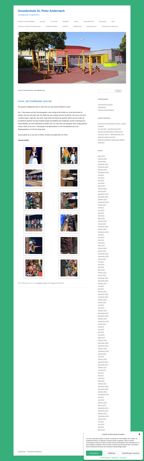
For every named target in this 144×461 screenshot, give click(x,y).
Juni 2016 (101, 400)
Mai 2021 (101, 289)
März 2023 (101, 245)
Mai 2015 (101, 427)
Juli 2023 (101, 234)
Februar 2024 (102, 221)
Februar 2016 (102, 402)
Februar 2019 (102, 340)
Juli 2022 (101, 262)
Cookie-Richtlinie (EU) (109, 26)
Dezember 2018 (103, 343)
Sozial (76, 21)
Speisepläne (102, 107)
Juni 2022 (101, 264)
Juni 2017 (101, 373)
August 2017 (102, 370)
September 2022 (103, 256)
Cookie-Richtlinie (105, 457)
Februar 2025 (102, 188)
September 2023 (103, 232)
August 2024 (102, 205)
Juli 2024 (101, 207)
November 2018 (103, 346)
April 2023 (101, 243)
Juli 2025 (101, 175)
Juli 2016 (101, 397)
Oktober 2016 (102, 392)
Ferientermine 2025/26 (105, 104)
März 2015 (101, 430)
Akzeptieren (94, 453)
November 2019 (103, 316)
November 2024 (103, 197)
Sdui (113, 21)
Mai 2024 (101, 213)
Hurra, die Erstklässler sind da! (35, 101)
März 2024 (101, 218)
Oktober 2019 (102, 318)
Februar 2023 (102, 248)
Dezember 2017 (103, 362)
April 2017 (101, 378)
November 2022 (103, 253)
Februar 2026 (102, 159)
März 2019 (101, 337)
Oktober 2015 (102, 413)
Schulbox (102, 21)
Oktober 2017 (102, 367)
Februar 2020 (102, 310)
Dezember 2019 (103, 313)
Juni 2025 (101, 178)
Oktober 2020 (102, 299)
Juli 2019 (101, 327)
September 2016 (103, 394)
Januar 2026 (102, 161)
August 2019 (102, 324)
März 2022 (101, 270)
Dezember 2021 (103, 278)
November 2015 (103, 411)
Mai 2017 (101, 375)
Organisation (89, 21)
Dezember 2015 (103, 408)
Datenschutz (115, 457)
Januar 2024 (102, 224)
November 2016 (103, 389)
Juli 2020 (101, 305)
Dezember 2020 (103, 294)
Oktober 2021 (102, 283)
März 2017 (101, 381)
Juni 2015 (101, 424)
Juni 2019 (101, 329)
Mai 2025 (101, 180)
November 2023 (103, 226)
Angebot (65, 21)
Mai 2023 (101, 240)
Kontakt (65, 26)
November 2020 (103, 297)
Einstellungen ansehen (130, 453)
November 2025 (103, 167)
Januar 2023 (102, 251)
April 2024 (101, 216)
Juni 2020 (101, 308)
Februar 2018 (102, 359)
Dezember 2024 (103, 194)
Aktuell (43, 21)
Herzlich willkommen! (26, 21)
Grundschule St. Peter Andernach (41, 11)
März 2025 (101, 186)
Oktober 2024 (102, 199)
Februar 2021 (102, 291)
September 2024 (103, 202)
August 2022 (102, 259)
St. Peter (54, 21)
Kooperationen (51, 26)
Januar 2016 (102, 405)
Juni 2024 (101, 210)
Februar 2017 (102, 383)
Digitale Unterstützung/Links (29, 26)
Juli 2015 (101, 421)
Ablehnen (111, 453)
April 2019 (101, 335)
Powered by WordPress (34, 451)
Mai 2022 (101, 267)
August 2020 (102, 302)
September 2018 (103, 351)
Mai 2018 (101, 356)
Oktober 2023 (102, 229)
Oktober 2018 (102, 348)
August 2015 (102, 419)
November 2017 (103, 365)
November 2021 (103, 281)
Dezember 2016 (103, 386)
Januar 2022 (102, 275)
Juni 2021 (101, 286)
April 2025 (101, 183)
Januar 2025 (102, 191)
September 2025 (103, 172)
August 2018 (102, 354)
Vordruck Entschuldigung (106, 110)
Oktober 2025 (102, 169)
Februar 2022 (102, 272)
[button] (139, 434)
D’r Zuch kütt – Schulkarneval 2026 (109, 129)
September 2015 (103, 416)
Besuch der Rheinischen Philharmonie (110, 132)
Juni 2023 (101, 237)
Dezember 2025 (103, 164)
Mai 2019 (101, 332)
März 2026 (101, 156)
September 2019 (103, 321)
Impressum (123, 457)
